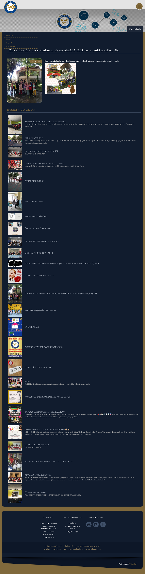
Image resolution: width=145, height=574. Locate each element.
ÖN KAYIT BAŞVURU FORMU (72, 527)
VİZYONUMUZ (48, 537)
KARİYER (72, 523)
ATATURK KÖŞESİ (48, 532)
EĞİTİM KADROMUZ (48, 529)
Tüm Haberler (11, 47)
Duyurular (9, 43)
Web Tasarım (128, 564)
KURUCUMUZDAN (48, 526)
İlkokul (8, 39)
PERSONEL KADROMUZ (48, 523)
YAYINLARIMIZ (48, 534)
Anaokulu (9, 35)
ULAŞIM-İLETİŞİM (72, 532)
